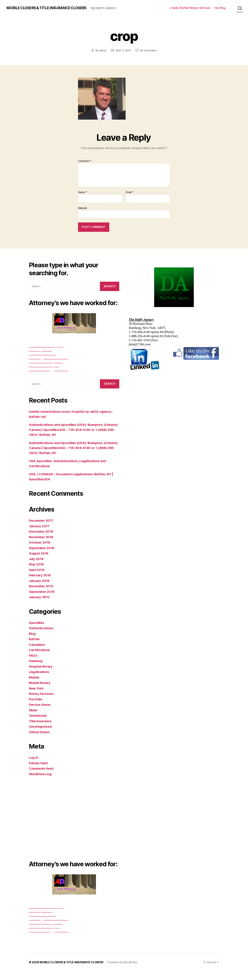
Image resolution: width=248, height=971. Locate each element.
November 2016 (41, 537)
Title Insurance (41, 721)
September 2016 (42, 548)
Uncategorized (40, 726)
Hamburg (36, 661)
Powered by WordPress (125, 962)
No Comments (148, 50)
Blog (32, 633)
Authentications (41, 628)
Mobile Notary (40, 683)
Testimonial (38, 716)
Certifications (40, 650)
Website (82, 207)
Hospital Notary (41, 666)
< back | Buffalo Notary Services (189, 8)
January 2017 (39, 526)
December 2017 (41, 520)
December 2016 (41, 531)
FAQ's (33, 655)
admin (102, 50)
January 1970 (40, 597)
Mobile (34, 677)
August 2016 (39, 553)
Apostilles (37, 623)
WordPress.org (41, 774)
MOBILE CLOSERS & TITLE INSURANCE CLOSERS (48, 8)
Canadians (37, 644)
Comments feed (42, 768)
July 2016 (37, 559)
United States (40, 732)
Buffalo (34, 639)
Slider (33, 710)
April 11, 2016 (123, 50)
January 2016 (40, 581)
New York (36, 688)
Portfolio (36, 699)
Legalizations (39, 672)
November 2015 (41, 586)
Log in (33, 757)
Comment (84, 161)
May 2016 (36, 564)
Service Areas (40, 705)
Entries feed (38, 763)
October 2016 (40, 542)
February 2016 (40, 575)
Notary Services (41, 694)
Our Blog (219, 8)
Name (82, 192)
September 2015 (42, 591)
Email (130, 192)
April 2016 (37, 570)
